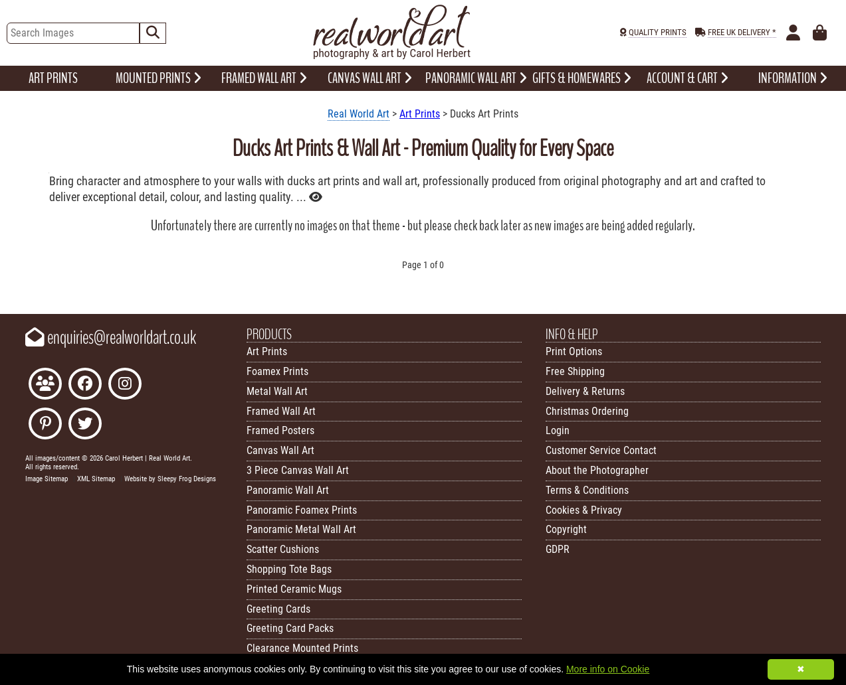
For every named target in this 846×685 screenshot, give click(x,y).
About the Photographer (597, 470)
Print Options (574, 351)
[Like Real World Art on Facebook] (85, 385)
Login (558, 430)
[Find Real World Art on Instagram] (125, 385)
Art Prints (419, 114)
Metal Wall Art (277, 391)
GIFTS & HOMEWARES (581, 78)
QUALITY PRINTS (658, 32)
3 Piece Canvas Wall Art (298, 470)
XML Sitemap (96, 479)
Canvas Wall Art (280, 450)
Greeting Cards (278, 609)
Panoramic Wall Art (288, 490)
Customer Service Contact (601, 450)
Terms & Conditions (587, 490)
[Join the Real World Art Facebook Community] (45, 385)
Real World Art (358, 114)
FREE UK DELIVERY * (742, 32)
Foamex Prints (277, 371)
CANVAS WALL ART (370, 78)
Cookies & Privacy (584, 510)
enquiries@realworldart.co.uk (110, 337)
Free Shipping (575, 371)
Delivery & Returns (585, 391)
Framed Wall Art (281, 411)
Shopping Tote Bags (289, 569)
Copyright (566, 529)
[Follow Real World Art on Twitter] (85, 425)
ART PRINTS (53, 78)
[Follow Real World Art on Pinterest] (45, 425)
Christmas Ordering (587, 411)
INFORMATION (792, 78)
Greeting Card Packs (290, 628)
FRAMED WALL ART (264, 78)
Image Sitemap (46, 479)
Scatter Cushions (283, 549)
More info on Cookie (607, 669)
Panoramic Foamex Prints (302, 510)
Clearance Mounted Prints (302, 648)
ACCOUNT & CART (687, 78)
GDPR (558, 549)
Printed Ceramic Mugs (294, 589)
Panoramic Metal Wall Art (301, 529)
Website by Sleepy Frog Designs (170, 479)
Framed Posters (280, 430)
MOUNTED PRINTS (158, 78)
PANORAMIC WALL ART (476, 78)
